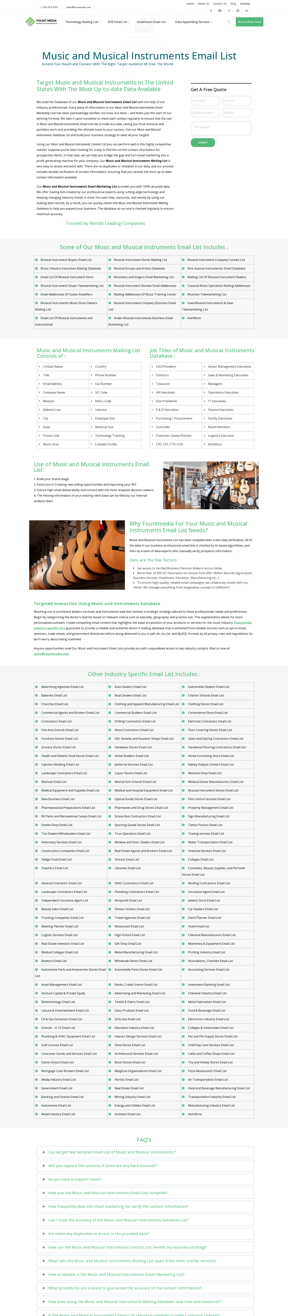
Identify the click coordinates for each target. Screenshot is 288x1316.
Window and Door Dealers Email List (139, 842)
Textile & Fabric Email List (132, 1002)
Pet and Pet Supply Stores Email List (212, 1036)
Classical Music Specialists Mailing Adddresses (218, 286)
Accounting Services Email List (208, 969)
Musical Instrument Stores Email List (212, 790)
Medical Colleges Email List (59, 952)
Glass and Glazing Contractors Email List (215, 739)
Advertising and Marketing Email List (139, 993)
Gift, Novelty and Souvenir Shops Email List (144, 739)
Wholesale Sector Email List (133, 961)
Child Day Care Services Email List (210, 1045)
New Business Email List (58, 799)
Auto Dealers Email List (130, 687)
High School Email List (129, 935)
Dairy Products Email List (131, 1010)
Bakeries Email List (54, 695)
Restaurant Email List (129, 926)
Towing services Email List (205, 834)
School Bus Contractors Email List (137, 816)
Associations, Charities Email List (210, 961)
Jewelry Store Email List (203, 900)
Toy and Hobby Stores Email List (210, 1062)
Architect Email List (127, 1114)
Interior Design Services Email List (137, 1036)
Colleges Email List (200, 859)
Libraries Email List (127, 868)
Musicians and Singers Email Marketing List (144, 277)
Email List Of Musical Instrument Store (67, 277)
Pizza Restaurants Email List (207, 1071)
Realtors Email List (54, 961)
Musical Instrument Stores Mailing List (140, 260)
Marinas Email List (53, 782)
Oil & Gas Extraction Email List (61, 1019)
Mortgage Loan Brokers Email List (65, 1071)
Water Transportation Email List (210, 842)
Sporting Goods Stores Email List (137, 825)
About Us (203, 3)
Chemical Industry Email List (206, 993)
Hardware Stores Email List (133, 747)
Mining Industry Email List (132, 1097)
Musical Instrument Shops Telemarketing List (72, 286)
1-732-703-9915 (49, 7)
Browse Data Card (249, 22)
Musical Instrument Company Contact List (216, 260)
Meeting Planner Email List (59, 926)
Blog (233, 3)
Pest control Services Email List (209, 799)
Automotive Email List (56, 1105)
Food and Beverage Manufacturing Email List (218, 1088)
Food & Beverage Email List (206, 1010)
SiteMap (245, 3)
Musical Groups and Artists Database (139, 268)
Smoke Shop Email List (56, 825)
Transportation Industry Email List (211, 1097)
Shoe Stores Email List (129, 1045)
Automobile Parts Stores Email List (138, 969)
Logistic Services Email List (59, 935)
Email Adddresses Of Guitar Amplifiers (66, 294)
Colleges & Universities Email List (210, 1028)
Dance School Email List (57, 1062)
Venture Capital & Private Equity (63, 993)
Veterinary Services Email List (61, 842)
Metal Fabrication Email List (206, 1002)
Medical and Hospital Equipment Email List (143, 790)
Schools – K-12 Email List (58, 1028)
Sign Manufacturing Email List (208, 816)
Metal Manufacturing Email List (136, 952)
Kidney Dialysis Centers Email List (210, 764)
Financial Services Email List (206, 851)
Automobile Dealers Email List (208, 687)
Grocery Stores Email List (58, 747)
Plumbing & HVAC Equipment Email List (68, 1036)
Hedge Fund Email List (56, 859)
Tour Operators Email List (132, 834)
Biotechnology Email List (58, 1002)
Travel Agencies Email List (132, 918)
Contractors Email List (56, 721)
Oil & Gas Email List (127, 1019)
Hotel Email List (198, 926)
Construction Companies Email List (65, 851)
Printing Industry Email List (206, 952)
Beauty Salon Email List (57, 909)
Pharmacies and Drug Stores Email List (141, 808)
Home (190, 3)
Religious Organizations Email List (137, 1071)
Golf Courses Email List (57, 1045)
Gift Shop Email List (127, 944)
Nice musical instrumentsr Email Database (216, 268)
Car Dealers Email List (202, 909)
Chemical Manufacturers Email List (211, 935)
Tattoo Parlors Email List (204, 825)
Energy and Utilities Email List (134, 1105)
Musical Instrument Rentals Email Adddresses (145, 286)
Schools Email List (126, 859)
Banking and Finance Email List (62, 1097)
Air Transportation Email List (207, 1080)
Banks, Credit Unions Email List (135, 985)
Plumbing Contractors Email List (136, 892)
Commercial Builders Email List (135, 713)
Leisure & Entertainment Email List (65, 1010)
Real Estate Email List (129, 1088)
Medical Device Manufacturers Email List (215, 782)
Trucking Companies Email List (62, 918)
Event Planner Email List (204, 918)
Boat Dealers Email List (130, 695)
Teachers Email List (54, 868)
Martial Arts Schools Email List (135, 782)
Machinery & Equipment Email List (211, 944)
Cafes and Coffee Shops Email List (211, 1054)
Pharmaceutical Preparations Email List (68, 808)
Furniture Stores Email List (59, 739)
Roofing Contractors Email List (208, 883)
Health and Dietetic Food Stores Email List (70, 756)
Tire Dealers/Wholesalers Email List (65, 834)
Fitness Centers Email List (132, 909)
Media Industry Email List (58, 1080)
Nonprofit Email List (128, 900)
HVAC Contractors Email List (133, 883)
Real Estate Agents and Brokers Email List (143, 851)
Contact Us (220, 3)
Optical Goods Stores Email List (135, 799)
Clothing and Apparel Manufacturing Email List (146, 704)
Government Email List (56, 1088)
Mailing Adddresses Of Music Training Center (145, 294)
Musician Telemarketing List (206, 294)
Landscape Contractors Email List (64, 773)
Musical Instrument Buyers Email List (66, 260)
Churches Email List (54, 704)
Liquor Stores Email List (130, 773)
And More (194, 318)
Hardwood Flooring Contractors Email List (216, 747)
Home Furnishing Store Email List (210, 756)
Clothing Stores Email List (205, 704)
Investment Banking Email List (208, 985)
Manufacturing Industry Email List (211, 1105)
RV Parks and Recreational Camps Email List (71, 816)
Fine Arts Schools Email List (60, 730)
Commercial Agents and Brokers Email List (70, 713)
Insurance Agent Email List (206, 892)
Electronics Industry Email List (208, 1019)
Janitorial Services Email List (133, 764)
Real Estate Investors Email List (62, 944)
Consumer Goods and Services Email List (69, 1054)
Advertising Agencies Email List (62, 687)
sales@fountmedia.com (78, 7)
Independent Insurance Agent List (64, 900)
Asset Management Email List (61, 985)
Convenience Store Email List (207, 713)
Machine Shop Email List (204, 773)
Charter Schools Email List (205, 695)
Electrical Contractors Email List (209, 721)
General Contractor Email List (61, 883)
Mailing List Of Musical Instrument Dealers (216, 277)
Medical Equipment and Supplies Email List (70, 790)
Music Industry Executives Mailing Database (71, 268)
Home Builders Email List (131, 756)
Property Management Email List (210, 808)
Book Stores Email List (129, 1062)
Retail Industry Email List (58, 1114)
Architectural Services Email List (136, 1054)
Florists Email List (126, 1080)
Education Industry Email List (134, 1028)
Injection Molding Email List (60, 764)
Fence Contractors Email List (134, 730)
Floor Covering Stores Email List (209, 730)
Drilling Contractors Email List (135, 721)
